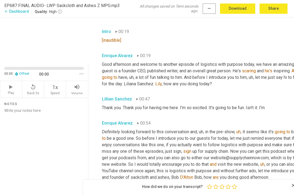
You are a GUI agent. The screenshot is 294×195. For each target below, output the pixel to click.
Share (273, 8)
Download (238, 8)
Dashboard (16, 11)
